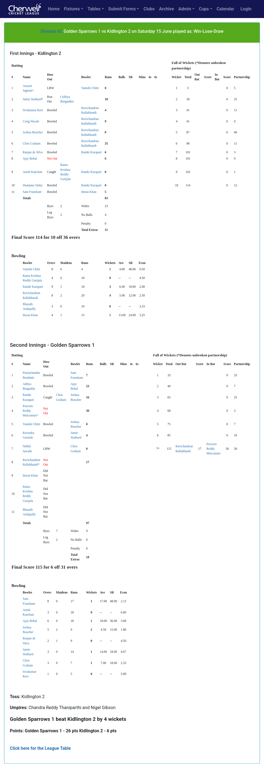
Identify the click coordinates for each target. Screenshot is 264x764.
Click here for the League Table (40, 748)
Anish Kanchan (32, 172)
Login (245, 8)
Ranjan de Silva (33, 152)
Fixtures (72, 8)
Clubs (149, 8)
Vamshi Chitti (90, 88)
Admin (184, 8)
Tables (94, 8)
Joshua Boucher (33, 132)
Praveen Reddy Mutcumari (214, 448)
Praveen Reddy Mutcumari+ (31, 410)
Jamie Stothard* (33, 99)
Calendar (225, 8)
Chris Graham (31, 143)
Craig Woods (31, 121)
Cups (204, 8)
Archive (166, 8)
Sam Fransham (32, 191)
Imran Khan (88, 191)
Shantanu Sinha (32, 185)
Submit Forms (122, 8)
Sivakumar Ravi (33, 110)
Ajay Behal (30, 158)
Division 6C (51, 31)
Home (54, 8)
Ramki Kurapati (91, 152)
